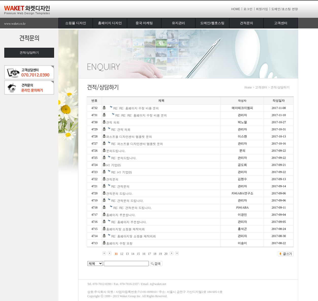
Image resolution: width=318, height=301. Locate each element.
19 (160, 254)
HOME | (237, 9)
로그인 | (249, 9)
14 (132, 254)
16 (143, 254)
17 (149, 254)
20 (166, 254)
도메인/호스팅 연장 (284, 9)
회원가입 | (263, 9)
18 (154, 254)
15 (138, 254)
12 (121, 254)
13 (127, 254)
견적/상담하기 (29, 52)
